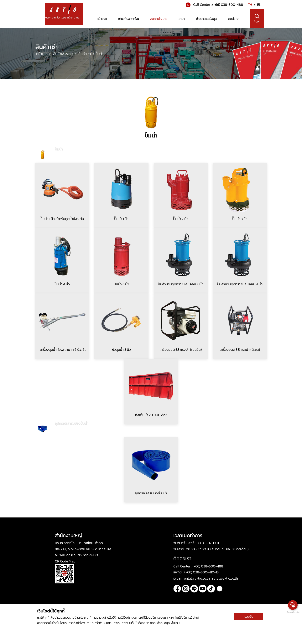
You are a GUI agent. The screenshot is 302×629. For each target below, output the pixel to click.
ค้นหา (256, 19)
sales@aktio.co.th (225, 578)
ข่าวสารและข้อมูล (206, 18)
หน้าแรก (102, 18)
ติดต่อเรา (233, 18)
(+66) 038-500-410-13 (201, 572)
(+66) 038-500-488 (227, 4)
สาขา (182, 18)
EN (259, 4)
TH (250, 4)
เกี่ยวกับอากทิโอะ (128, 18)
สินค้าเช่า (85, 53)
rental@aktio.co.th (197, 578)
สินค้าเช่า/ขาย (158, 18)
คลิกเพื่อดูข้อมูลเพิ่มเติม (165, 623)
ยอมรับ (248, 616)
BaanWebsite (293, 612)
